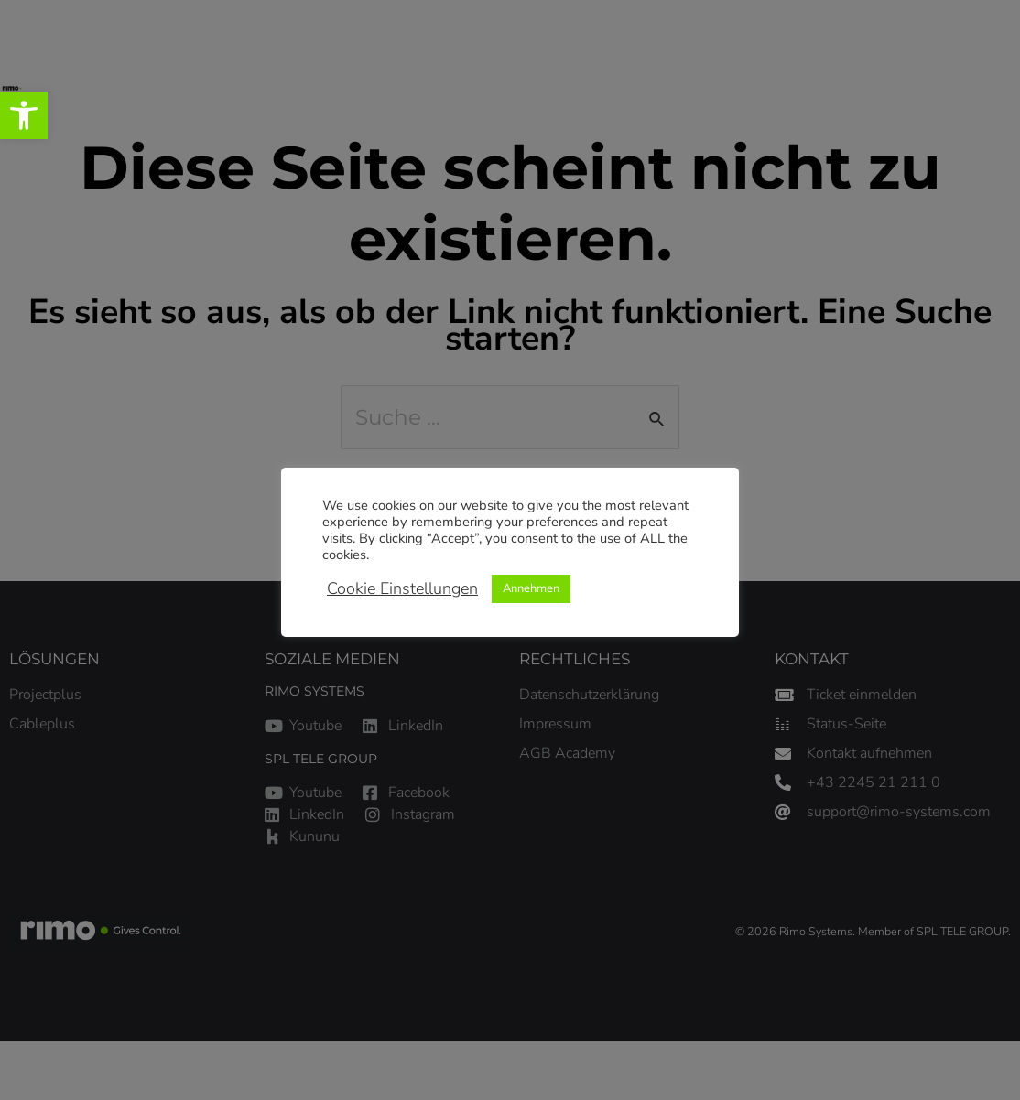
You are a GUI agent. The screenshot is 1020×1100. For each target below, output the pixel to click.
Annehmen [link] (531, 588)
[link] (24, 115)
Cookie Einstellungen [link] (402, 588)
